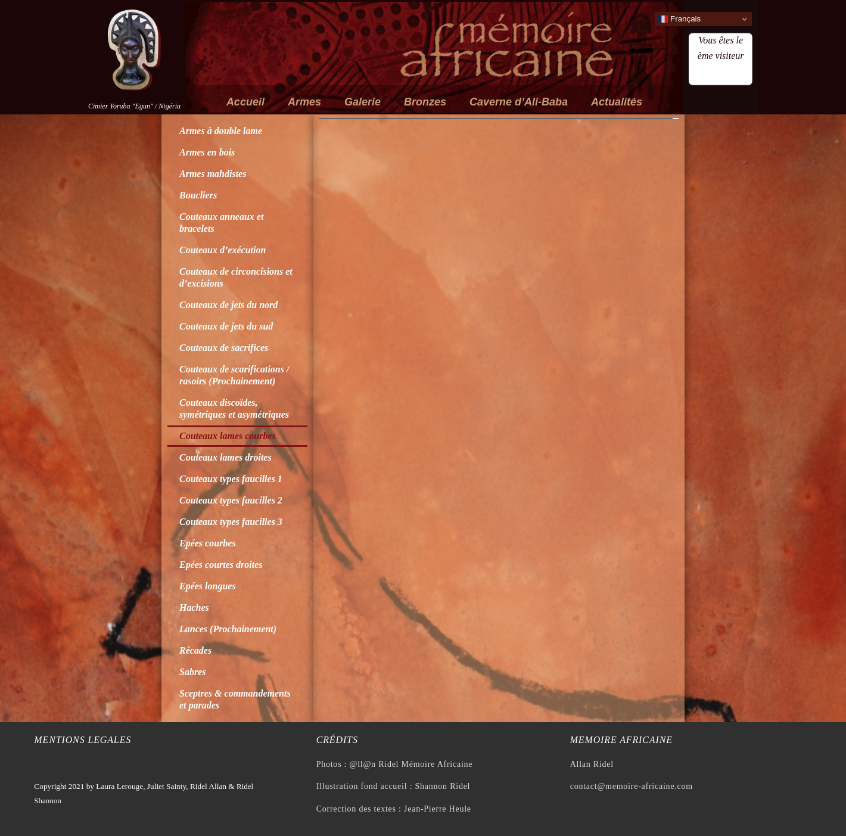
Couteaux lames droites (225, 457)
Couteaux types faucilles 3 (230, 522)
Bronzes (425, 102)
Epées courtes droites (221, 565)
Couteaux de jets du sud (226, 326)
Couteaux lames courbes (227, 436)
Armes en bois (207, 152)
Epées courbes (207, 543)
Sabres (192, 672)
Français (679, 19)
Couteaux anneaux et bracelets (221, 223)
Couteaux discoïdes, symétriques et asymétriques (234, 408)
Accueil (245, 102)
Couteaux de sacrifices (223, 348)
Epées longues (207, 586)
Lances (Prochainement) (227, 629)
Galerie (362, 102)
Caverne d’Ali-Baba (518, 102)
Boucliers (198, 195)
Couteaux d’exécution (222, 250)
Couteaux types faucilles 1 (230, 479)
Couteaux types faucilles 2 (230, 500)
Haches (194, 607)
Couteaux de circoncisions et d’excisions (236, 277)
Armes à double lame (220, 131)
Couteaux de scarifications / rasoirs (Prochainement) (234, 375)
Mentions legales (82, 740)
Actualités (616, 102)
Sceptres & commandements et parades (235, 699)
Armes (304, 102)
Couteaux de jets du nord (228, 305)
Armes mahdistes (212, 174)
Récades (195, 650)
